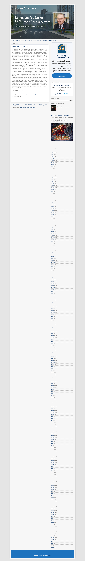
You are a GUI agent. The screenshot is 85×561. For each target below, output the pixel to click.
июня (52, 168)
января (52, 154)
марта (52, 150)
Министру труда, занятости (20, 46)
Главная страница (16, 40)
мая (51, 170)
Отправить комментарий (19, 99)
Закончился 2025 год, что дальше (60, 115)
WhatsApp (31, 94)
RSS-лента (58, 93)
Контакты (31, 40)
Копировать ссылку (37, 94)
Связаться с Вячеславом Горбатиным (61, 75)
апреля (52, 147)
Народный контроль (24, 8)
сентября (53, 162)
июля (52, 166)
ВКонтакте (22, 94)
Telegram (26, 94)
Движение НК (52, 40)
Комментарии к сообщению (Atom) (27, 107)
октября (52, 160)
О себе (24, 40)
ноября (52, 158)
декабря (52, 156)
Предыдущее (43, 104)
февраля (53, 152)
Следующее (16, 104)
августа (52, 164)
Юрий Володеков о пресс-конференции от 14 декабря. (62, 106)
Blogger (49, 555)
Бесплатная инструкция (41, 40)
